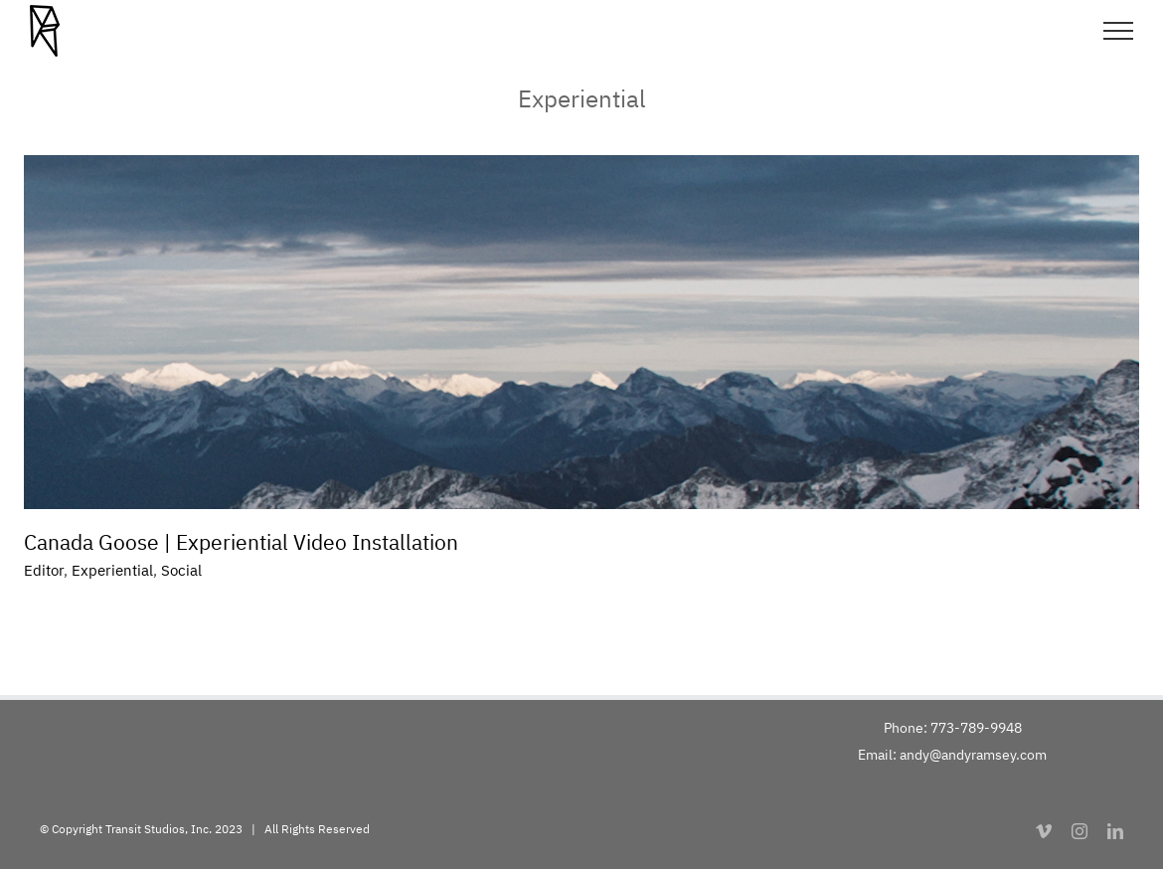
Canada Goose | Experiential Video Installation (241, 542)
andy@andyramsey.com (973, 755)
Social (181, 570)
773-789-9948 (976, 728)
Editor (44, 570)
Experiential (112, 570)
